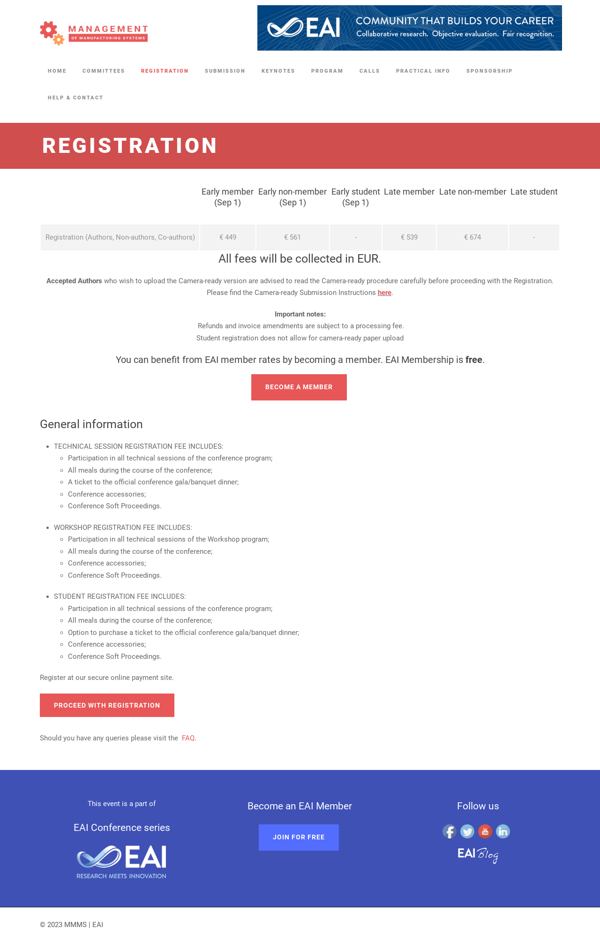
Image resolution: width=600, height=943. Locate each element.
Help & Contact (76, 98)
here (384, 292)
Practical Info (423, 71)
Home (57, 71)
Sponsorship (489, 71)
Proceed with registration (107, 705)
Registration (165, 71)
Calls (370, 71)
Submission (225, 71)
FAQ (188, 738)
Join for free (299, 837)
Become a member (299, 387)
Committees (103, 71)
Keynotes (278, 71)
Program (327, 71)
